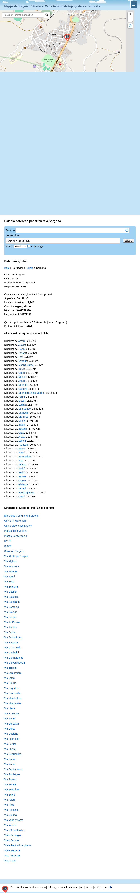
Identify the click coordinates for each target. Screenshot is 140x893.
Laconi (22, 440)
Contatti (62, 887)
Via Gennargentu (13, 657)
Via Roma (9, 764)
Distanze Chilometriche (32, 887)
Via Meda (9, 708)
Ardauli (22, 436)
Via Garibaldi (11, 652)
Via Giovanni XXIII (14, 662)
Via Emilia (9, 632)
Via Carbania (11, 606)
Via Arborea (10, 571)
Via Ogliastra (11, 723)
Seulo (21, 448)
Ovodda (22, 360)
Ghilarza (23, 484)
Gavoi (21, 400)
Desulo (22, 376)
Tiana (21, 348)
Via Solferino (11, 789)
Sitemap (73, 887)
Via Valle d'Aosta (13, 820)
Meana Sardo (26, 364)
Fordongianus (26, 492)
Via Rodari (10, 759)
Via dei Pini (10, 627)
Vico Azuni (10, 860)
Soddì (21, 468)
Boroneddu (24, 456)
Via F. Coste (11, 642)
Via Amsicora (11, 566)
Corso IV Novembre (15, 520)
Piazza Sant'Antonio (15, 535)
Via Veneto (10, 825)
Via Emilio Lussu (13, 637)
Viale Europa (11, 840)
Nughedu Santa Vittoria (31, 392)
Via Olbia (9, 728)
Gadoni (22, 388)
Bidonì (22, 424)
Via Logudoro (11, 688)
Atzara (21, 341)
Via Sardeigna (12, 774)
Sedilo (21, 472)
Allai (20, 460)
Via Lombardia (12, 693)
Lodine (22, 404)
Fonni (21, 396)
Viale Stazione (12, 850)
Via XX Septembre (14, 830)
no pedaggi (37, 246)
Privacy (52, 887)
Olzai (21, 432)
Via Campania (12, 601)
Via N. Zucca (11, 713)
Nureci (22, 488)
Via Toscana (11, 809)
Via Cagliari (10, 591)
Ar (91, 887)
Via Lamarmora (12, 672)
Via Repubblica (12, 754)
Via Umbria (10, 814)
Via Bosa (9, 581)
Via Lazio (9, 677)
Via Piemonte (11, 738)
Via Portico (10, 743)
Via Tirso (9, 804)
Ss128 (7, 541)
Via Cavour (10, 612)
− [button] (130, 19)
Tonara (22, 352)
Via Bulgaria (11, 586)
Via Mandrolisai (12, 698)
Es (81, 887)
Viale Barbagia (12, 835)
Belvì (21, 368)
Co (101, 887)
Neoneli (22, 384)
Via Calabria (11, 596)
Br (106, 887)
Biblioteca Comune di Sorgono (21, 515)
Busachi (22, 428)
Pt (86, 887)
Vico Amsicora (12, 855)
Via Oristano (11, 733)
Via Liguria (10, 683)
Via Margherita (12, 703)
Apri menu (133, 4)
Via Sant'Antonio (13, 769)
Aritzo (21, 380)
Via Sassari (10, 779)
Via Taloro (9, 799)
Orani (21, 496)
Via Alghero (10, 561)
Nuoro (29, 268)
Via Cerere (10, 617)
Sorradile (23, 412)
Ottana (22, 480)
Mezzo (9, 246)
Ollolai (21, 420)
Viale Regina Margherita (17, 845)
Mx (96, 887)
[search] (23, 15)
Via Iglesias (10, 667)
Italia (7, 268)
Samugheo (24, 408)
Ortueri (22, 372)
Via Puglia (10, 749)
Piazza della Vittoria (15, 530)
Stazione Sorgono (14, 551)
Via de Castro (12, 622)
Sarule (22, 476)
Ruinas (22, 464)
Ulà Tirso (23, 416)
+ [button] (130, 14)
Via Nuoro (9, 718)
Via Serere (10, 784)
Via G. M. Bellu (12, 647)
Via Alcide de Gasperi (16, 556)
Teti (20, 356)
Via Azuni (9, 576)
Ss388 (7, 546)
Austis (21, 345)
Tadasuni (23, 444)
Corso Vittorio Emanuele (18, 525)
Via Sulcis (9, 794)
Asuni (21, 452)
